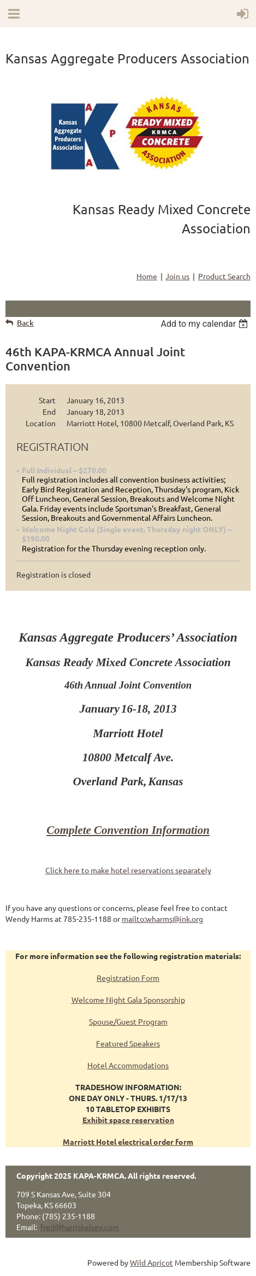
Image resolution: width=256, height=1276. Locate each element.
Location (41, 423)
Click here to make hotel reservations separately (128, 870)
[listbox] (205, 324)
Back (25, 322)
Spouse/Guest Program (128, 1021)
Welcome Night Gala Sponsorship (128, 999)
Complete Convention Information (128, 830)
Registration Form (128, 978)
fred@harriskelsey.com (79, 1227)
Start (47, 400)
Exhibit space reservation (128, 1120)
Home (146, 276)
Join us (177, 276)
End (49, 411)
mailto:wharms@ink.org (162, 919)
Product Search (224, 276)
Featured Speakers (128, 1043)
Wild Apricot (151, 1262)
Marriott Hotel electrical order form (128, 1141)
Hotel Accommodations (128, 1065)
